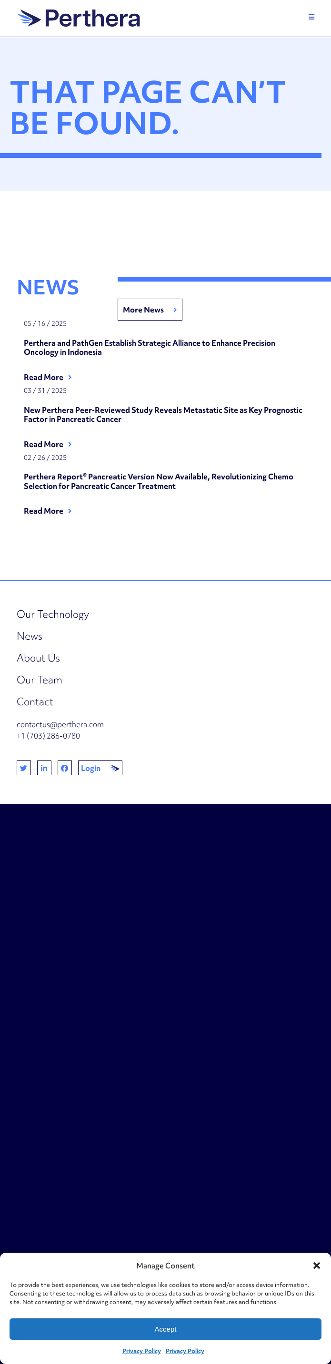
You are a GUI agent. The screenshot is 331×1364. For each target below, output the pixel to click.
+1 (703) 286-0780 (48, 736)
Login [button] (90, 768)
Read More (43, 377)
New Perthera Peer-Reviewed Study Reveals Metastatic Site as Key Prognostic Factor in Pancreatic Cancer (163, 415)
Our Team (39, 680)
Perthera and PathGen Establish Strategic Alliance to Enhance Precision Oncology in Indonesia (149, 348)
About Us (38, 658)
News (29, 636)
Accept (166, 1329)
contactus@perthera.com (60, 724)
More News (143, 309)
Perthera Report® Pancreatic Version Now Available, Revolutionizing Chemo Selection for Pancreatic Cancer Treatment (158, 481)
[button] (316, 1265)
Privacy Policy (141, 1351)
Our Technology (53, 614)
